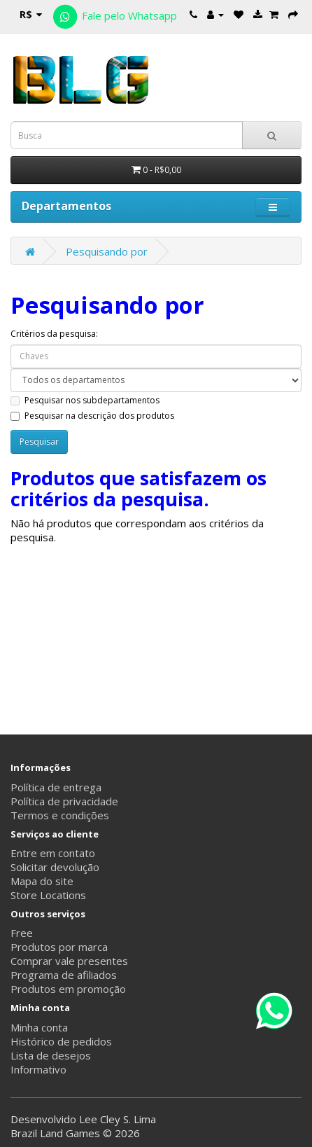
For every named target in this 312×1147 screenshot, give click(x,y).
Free (21, 933)
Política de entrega (55, 787)
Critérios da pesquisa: (54, 334)
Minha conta (39, 1027)
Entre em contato (52, 853)
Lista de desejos (50, 1055)
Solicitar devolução (54, 867)
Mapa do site (41, 881)
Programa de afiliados (63, 975)
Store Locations (48, 895)
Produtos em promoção (68, 989)
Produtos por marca (59, 947)
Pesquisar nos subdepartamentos (84, 400)
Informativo (38, 1069)
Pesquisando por (107, 251)
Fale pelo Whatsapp (114, 15)
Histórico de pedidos (61, 1041)
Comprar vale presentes (69, 961)
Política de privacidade (64, 801)
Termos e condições (59, 815)
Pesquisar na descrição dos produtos (92, 416)
